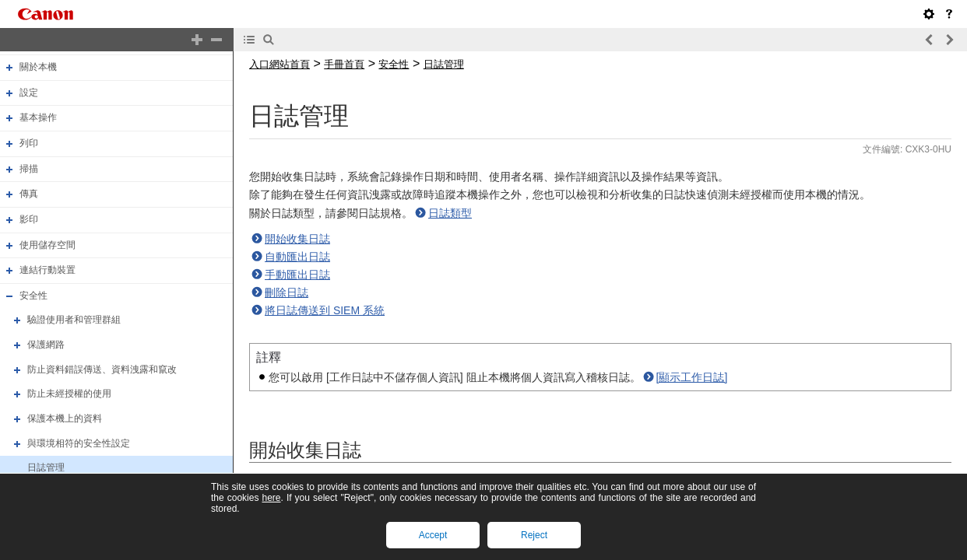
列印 (28, 143)
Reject (534, 535)
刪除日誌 (286, 292)
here (271, 497)
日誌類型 (450, 213)
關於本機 (38, 66)
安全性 (33, 295)
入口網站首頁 (279, 64)
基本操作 (38, 118)
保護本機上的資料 (64, 418)
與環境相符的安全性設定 (78, 443)
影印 (28, 219)
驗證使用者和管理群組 (74, 320)
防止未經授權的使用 (69, 393)
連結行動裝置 (47, 269)
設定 (28, 92)
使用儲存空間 (47, 245)
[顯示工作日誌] (692, 377)
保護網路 (46, 344)
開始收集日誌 (297, 239)
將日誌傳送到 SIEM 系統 (325, 310)
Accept (433, 535)
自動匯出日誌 (297, 256)
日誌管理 (46, 467)
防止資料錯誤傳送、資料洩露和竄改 (102, 369)
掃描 (28, 168)
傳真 (28, 193)
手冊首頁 (344, 64)
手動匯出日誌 (297, 274)
